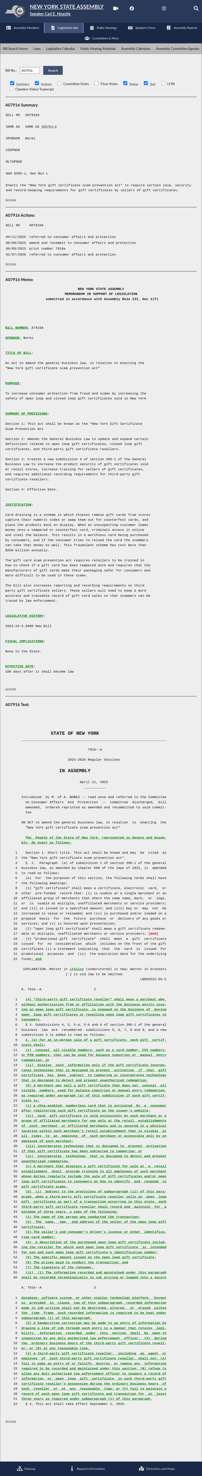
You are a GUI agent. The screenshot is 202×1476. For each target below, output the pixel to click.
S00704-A (49, 154)
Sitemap (26, 1468)
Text (154, 111)
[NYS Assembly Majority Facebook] (20, 33)
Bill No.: (11, 95)
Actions (46, 111)
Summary (23, 111)
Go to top (10, 226)
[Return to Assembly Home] (61, 12)
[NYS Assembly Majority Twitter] (37, 33)
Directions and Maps (157, 1468)
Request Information (86, 1468)
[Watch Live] (4, 33)
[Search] (86, 33)
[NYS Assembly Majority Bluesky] (70, 33)
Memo (135, 111)
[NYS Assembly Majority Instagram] (53, 33)
